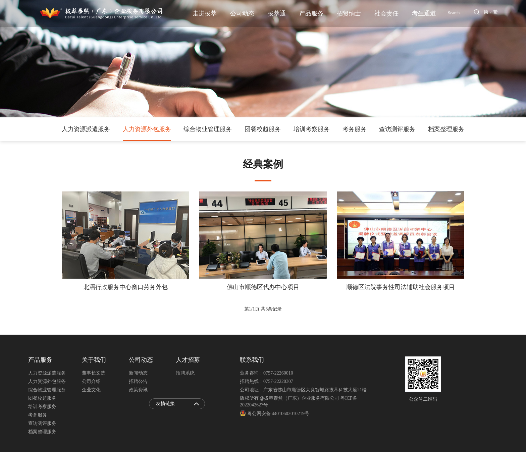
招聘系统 (185, 373)
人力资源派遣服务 (86, 129)
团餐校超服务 (263, 129)
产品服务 (311, 13)
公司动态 (242, 13)
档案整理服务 (446, 129)
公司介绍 (91, 381)
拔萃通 (277, 13)
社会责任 (386, 13)
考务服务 (355, 129)
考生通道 (424, 13)
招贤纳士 (349, 13)
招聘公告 (138, 381)
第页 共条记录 (263, 309)
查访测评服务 (397, 129)
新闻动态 (138, 373)
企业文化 (91, 389)
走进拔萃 (205, 13)
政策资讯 (138, 389)
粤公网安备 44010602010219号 (274, 413)
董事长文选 (93, 373)
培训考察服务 (312, 129)
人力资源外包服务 (147, 129)
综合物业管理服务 (207, 129)
